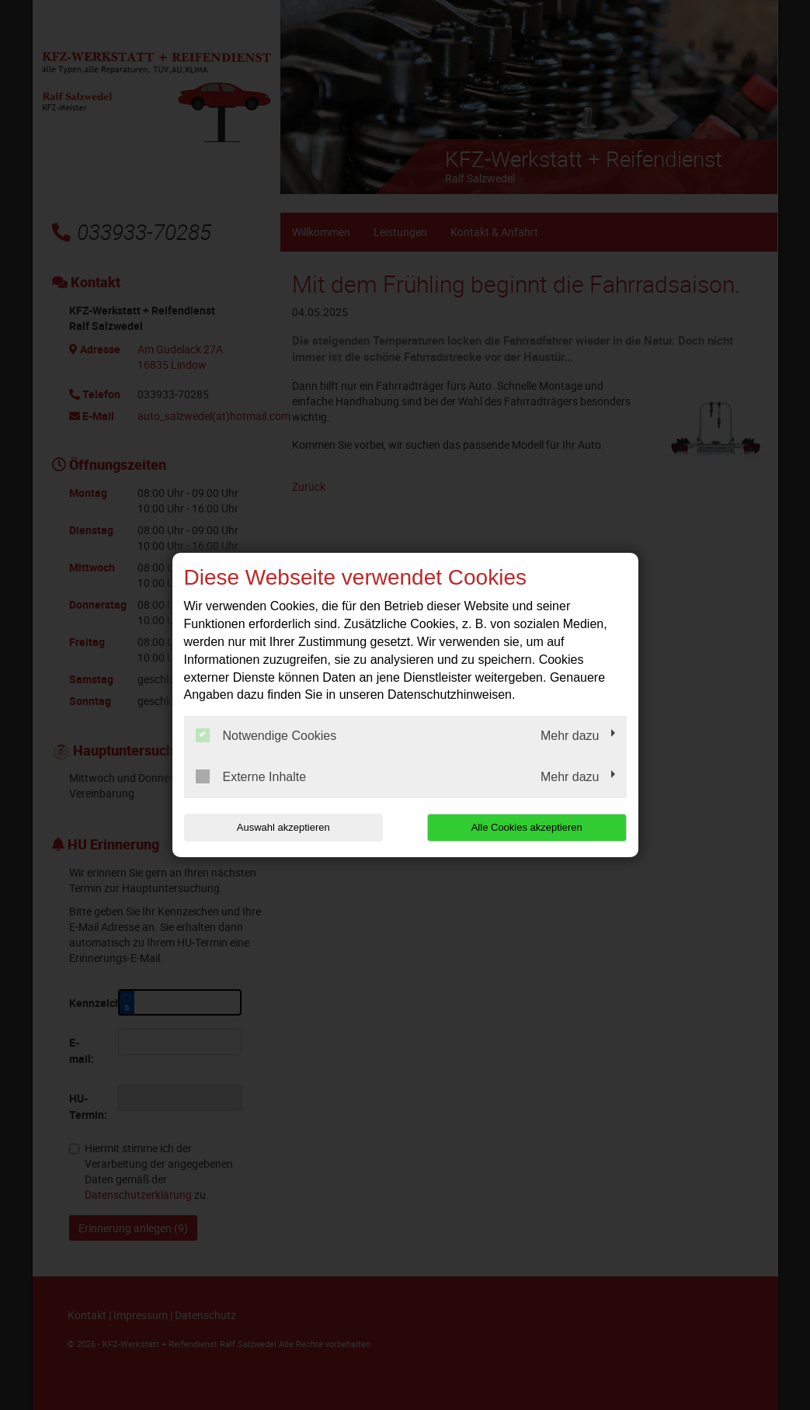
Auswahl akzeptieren (283, 827)
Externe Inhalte (251, 776)
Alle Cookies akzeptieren (526, 827)
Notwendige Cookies (266, 735)
